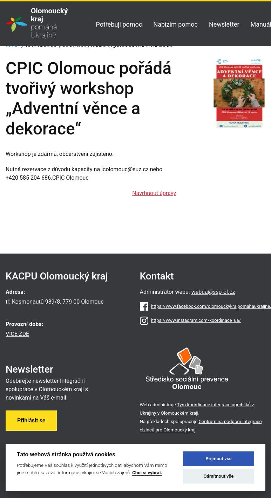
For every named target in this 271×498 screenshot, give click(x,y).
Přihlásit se (31, 420)
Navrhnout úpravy (154, 193)
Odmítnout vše (219, 476)
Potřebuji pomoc (119, 24)
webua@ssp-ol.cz (213, 292)
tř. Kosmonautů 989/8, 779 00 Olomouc (55, 301)
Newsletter (224, 24)
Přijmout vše (218, 458)
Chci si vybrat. (147, 472)
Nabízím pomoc (175, 24)
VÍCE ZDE (17, 334)
